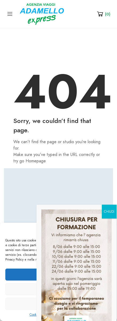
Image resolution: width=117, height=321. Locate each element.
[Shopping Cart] (103, 14)
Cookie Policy (39, 314)
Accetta (58, 274)
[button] (109, 229)
